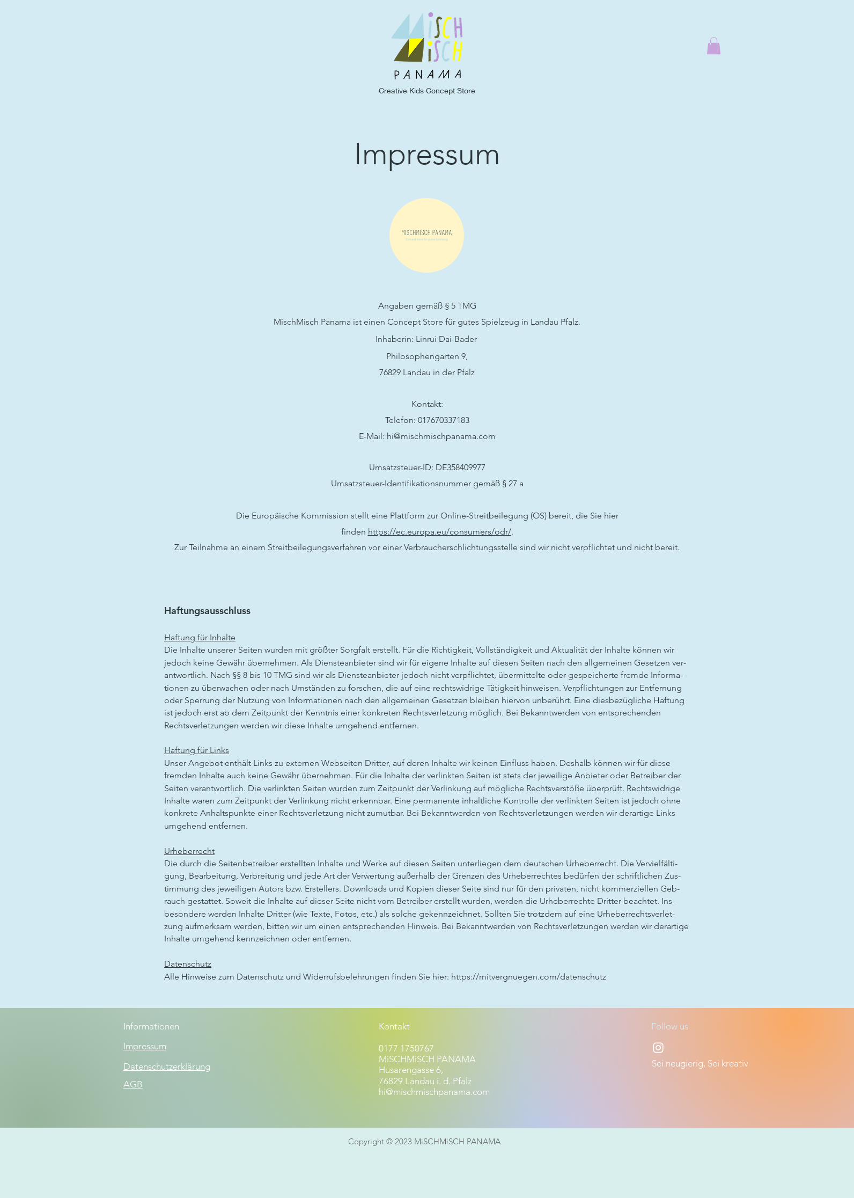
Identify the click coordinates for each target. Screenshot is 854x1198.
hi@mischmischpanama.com (441, 436)
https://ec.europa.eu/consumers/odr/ (439, 532)
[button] (713, 45)
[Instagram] (658, 1048)
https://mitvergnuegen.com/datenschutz (528, 976)
